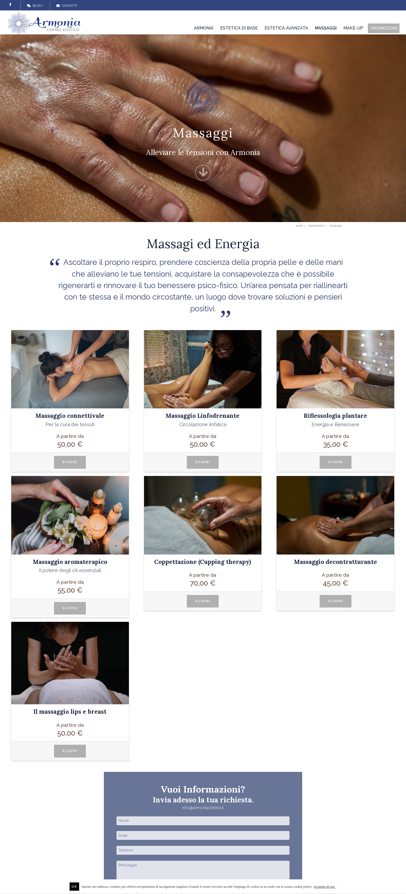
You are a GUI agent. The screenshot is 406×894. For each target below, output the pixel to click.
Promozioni (383, 28)
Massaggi (326, 28)
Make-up (353, 28)
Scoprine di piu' (325, 887)
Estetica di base (239, 28)
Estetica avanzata (286, 28)
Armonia (203, 28)
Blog (34, 6)
